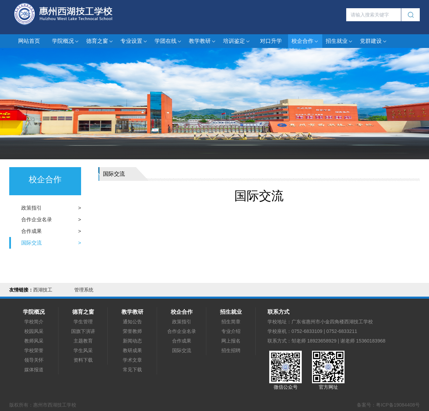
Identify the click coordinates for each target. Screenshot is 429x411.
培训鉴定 (236, 41)
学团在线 (168, 41)
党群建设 (373, 41)
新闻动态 (132, 341)
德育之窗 (100, 41)
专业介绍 (230, 331)
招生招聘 (230, 350)
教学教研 (202, 41)
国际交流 (31, 243)
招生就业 (339, 41)
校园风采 (33, 331)
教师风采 (33, 341)
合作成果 (31, 231)
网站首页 (29, 41)
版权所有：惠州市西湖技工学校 (42, 405)
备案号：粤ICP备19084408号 (388, 405)
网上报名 (230, 341)
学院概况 (65, 41)
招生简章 (230, 321)
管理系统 (83, 289)
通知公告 (132, 321)
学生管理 (83, 321)
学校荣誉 (33, 350)
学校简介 (33, 321)
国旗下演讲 (83, 331)
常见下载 (132, 369)
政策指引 (31, 208)
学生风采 (83, 350)
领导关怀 (33, 360)
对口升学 (271, 41)
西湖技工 (42, 289)
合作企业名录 (36, 219)
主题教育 (83, 341)
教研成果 (132, 350)
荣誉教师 (132, 331)
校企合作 (305, 41)
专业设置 (134, 41)
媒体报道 (33, 369)
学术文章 (132, 360)
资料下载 (83, 360)
